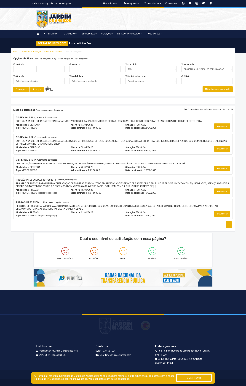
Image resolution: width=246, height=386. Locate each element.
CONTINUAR (194, 377)
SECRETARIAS (89, 34)
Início (15, 51)
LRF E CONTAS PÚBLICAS (129, 34)
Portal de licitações (53, 51)
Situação (18, 76)
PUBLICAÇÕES (154, 34)
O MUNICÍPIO (70, 34)
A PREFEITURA (51, 34)
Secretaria (187, 64)
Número (74, 64)
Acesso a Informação (32, 51)
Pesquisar (21, 89)
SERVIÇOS (107, 34)
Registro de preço (135, 76)
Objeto (185, 76)
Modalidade (76, 76)
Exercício (131, 64)
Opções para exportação (217, 89)
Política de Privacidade (47, 378)
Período (18, 64)
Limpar (37, 89)
